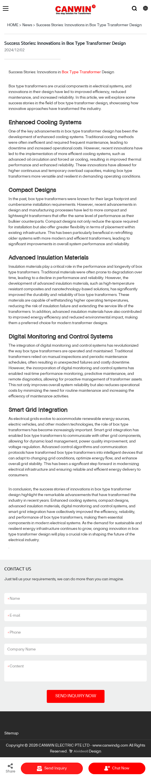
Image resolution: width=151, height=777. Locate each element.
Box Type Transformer (81, 72)
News (27, 25)
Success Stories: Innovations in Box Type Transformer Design (89, 25)
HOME (12, 25)
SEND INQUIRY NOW (75, 696)
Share (10, 768)
